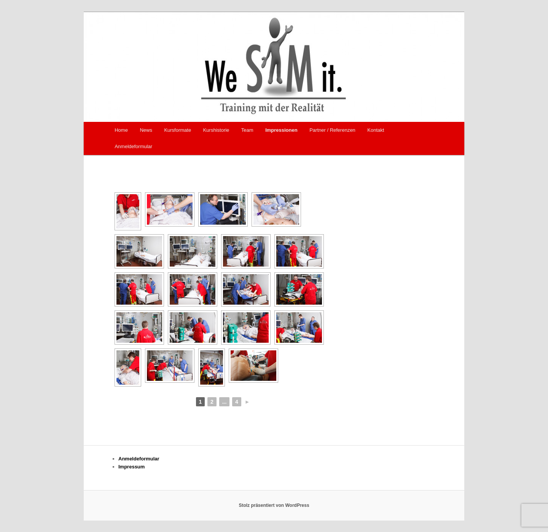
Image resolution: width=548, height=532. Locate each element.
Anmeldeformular (133, 146)
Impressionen (281, 130)
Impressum (131, 467)
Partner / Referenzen (332, 130)
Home (121, 130)
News (146, 130)
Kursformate (177, 130)
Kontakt (375, 130)
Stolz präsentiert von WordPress (274, 505)
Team (247, 130)
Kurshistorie (216, 130)
